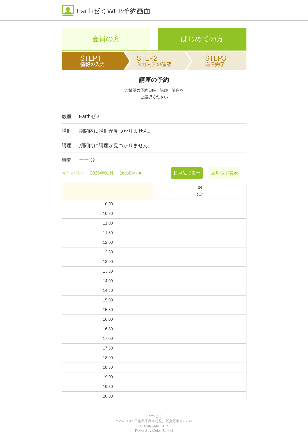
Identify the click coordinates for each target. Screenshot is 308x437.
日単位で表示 (187, 173)
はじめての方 (202, 39)
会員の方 (106, 39)
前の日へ (75, 173)
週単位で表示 (224, 173)
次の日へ (129, 173)
